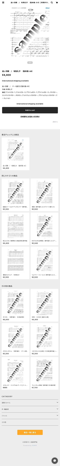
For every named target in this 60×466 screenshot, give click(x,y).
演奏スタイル (6, 403)
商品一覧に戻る (30, 432)
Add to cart (30, 110)
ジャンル (4, 416)
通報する (55, 122)
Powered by (30, 445)
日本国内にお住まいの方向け (30, 116)
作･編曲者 (5, 409)
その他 (4, 422)
